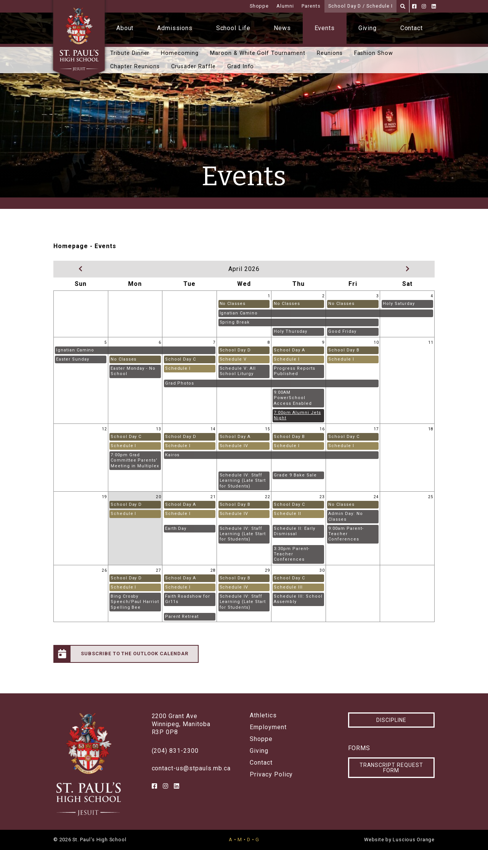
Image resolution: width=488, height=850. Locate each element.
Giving (367, 28)
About (125, 28)
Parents (311, 6)
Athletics (263, 715)
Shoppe (259, 6)
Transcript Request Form (391, 767)
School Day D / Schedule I (360, 6)
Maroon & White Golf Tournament (257, 53)
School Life (233, 28)
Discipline (391, 720)
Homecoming (180, 53)
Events (325, 28)
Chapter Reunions (135, 66)
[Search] (402, 6)
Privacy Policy (271, 774)
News (282, 28)
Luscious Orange (414, 839)
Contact (411, 28)
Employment (268, 727)
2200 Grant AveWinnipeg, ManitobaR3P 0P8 (181, 724)
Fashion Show (373, 53)
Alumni (285, 6)
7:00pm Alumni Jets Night (297, 415)
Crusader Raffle (193, 66)
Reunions (330, 53)
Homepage (70, 246)
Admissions (175, 28)
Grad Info (240, 66)
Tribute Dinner (129, 53)
